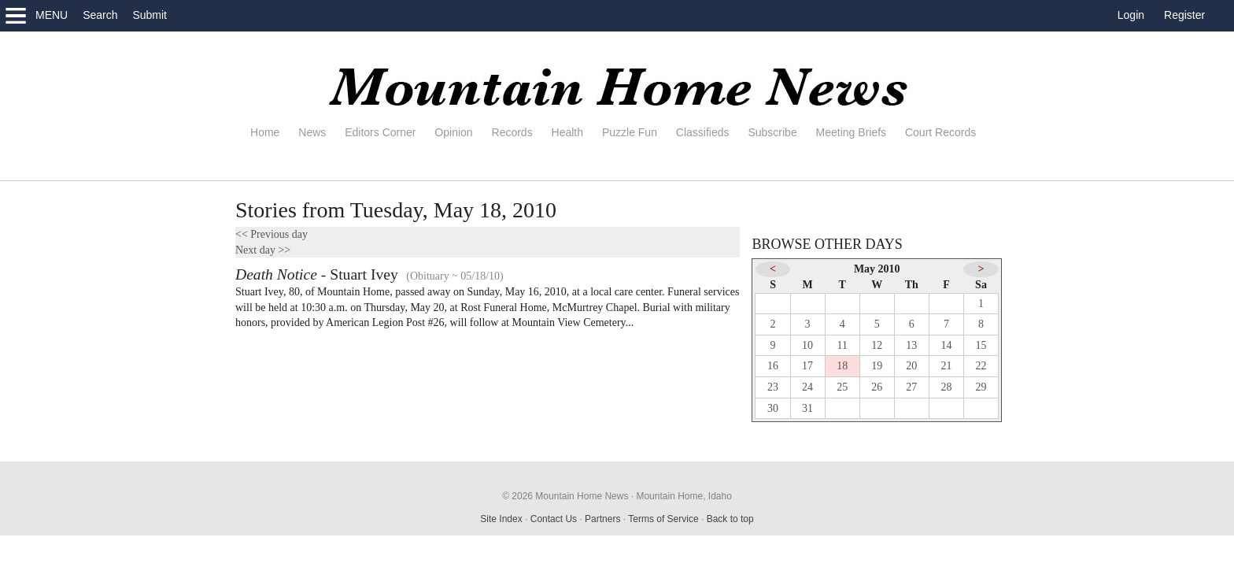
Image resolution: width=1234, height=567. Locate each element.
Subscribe (772, 132)
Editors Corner (380, 132)
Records (512, 132)
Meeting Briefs (851, 132)
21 (945, 366)
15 (981, 345)
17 (807, 366)
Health (567, 132)
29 (981, 387)
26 (876, 387)
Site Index (501, 518)
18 (842, 366)
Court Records (940, 132)
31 (807, 408)
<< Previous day (271, 234)
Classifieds (703, 132)
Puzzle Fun (629, 132)
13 (911, 345)
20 (911, 366)
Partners (602, 518)
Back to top (730, 518)
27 (911, 387)
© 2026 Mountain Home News (565, 496)
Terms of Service (663, 518)
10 (807, 345)
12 (876, 345)
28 (945, 387)
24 (807, 387)
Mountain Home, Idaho (683, 496)
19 (876, 366)
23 (772, 387)
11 (842, 345)
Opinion (453, 132)
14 (945, 345)
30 (772, 408)
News (312, 132)
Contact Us (553, 518)
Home (264, 132)
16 (772, 366)
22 (981, 366)
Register (1184, 15)
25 (842, 387)
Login (1131, 15)
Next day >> (262, 250)
